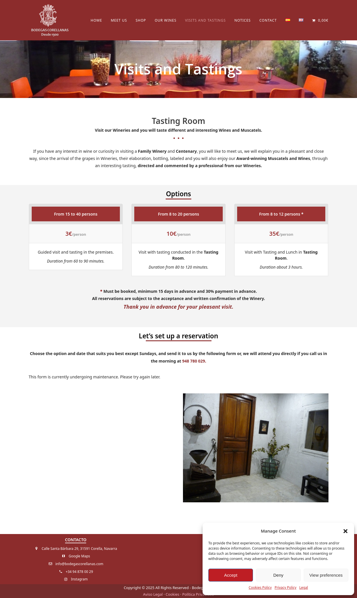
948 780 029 (193, 361)
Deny (278, 575)
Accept (230, 575)
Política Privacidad (198, 594)
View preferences (326, 575)
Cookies (172, 594)
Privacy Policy (285, 587)
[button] (345, 531)
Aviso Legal (153, 594)
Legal (303, 587)
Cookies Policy (260, 587)
